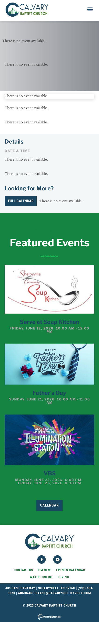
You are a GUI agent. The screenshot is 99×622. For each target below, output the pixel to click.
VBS (50, 473)
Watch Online (41, 577)
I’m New (44, 570)
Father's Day (49, 392)
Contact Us (23, 570)
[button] (90, 9)
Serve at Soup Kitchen (49, 321)
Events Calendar (70, 570)
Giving (63, 577)
